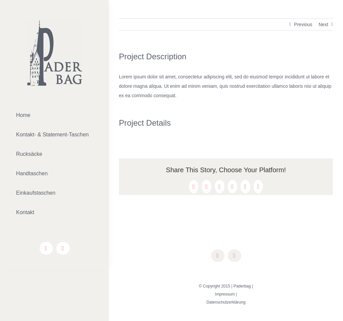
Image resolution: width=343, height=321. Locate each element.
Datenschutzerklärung (226, 302)
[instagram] (63, 248)
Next (323, 24)
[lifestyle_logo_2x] (54, 22)
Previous (303, 24)
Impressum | (226, 294)
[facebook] (46, 248)
